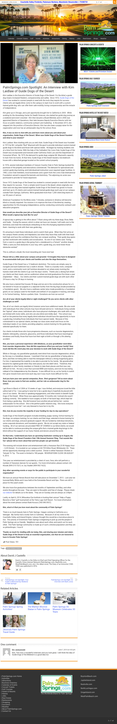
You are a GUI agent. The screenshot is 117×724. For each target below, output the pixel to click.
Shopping (6, 702)
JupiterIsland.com (88, 680)
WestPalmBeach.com (89, 696)
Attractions (56, 38)
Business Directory (9, 683)
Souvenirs (6, 704)
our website (7, 493)
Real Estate (87, 38)
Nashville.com (86, 684)
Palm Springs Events (14, 548)
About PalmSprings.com (12, 709)
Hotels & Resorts (8, 691)
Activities (46, 38)
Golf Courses (7, 689)
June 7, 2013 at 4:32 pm (66, 650)
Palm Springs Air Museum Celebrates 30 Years (64, 609)
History (71, 38)
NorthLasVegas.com (89, 688)
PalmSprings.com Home (12, 676)
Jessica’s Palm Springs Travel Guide (14, 630)
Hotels (38, 38)
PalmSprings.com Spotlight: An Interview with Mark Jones (61, 580)
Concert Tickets (22, 38)
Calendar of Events (9, 685)
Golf (31, 38)
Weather (103, 38)
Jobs (78, 38)
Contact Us (6, 711)
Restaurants (7, 700)
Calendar (11, 38)
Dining (64, 38)
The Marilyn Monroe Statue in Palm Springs (39, 608)
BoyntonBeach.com (88, 676)
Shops (95, 38)
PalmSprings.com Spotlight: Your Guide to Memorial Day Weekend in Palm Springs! (17, 580)
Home (4, 38)
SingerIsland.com (88, 692)
